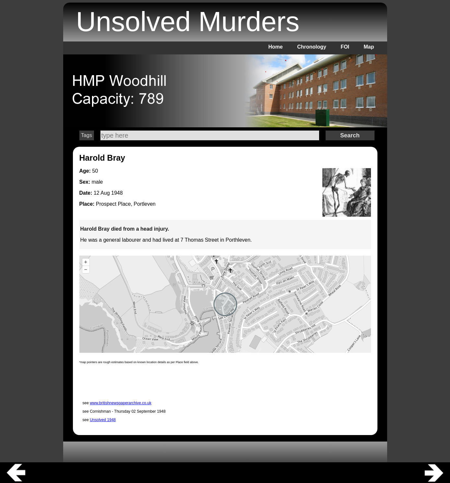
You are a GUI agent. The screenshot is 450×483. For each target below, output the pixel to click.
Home (275, 47)
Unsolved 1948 (103, 420)
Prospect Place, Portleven (126, 204)
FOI (344, 47)
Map (369, 47)
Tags (86, 135)
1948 (117, 193)
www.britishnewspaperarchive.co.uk (120, 403)
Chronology (311, 47)
